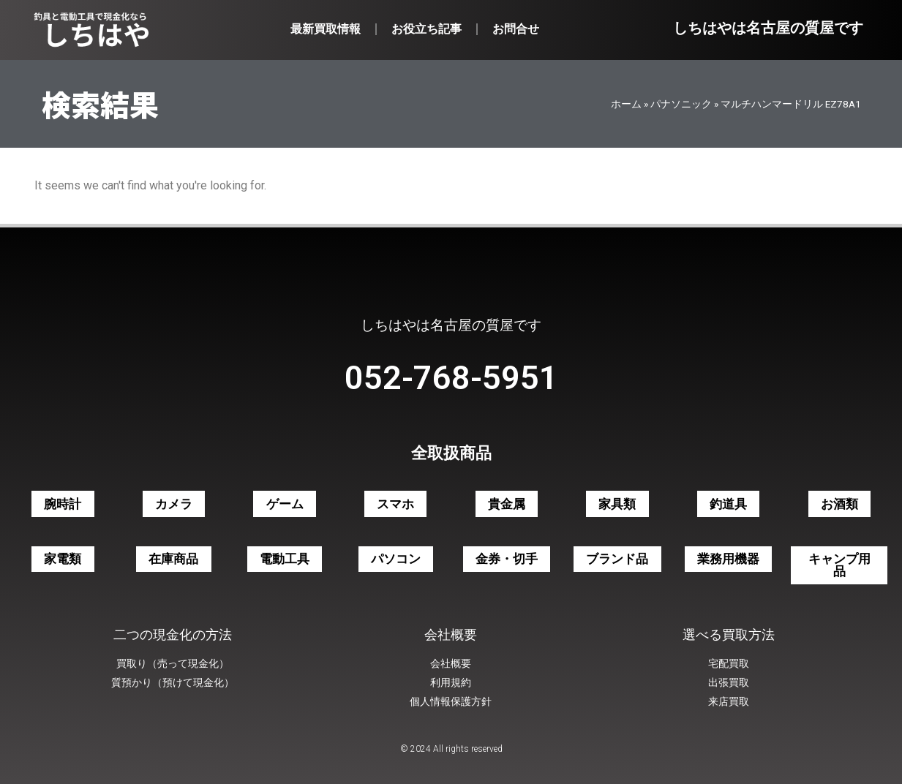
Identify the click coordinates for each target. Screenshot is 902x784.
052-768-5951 (451, 377)
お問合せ (515, 29)
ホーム (626, 104)
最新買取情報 (325, 29)
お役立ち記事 (426, 29)
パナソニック (681, 104)
